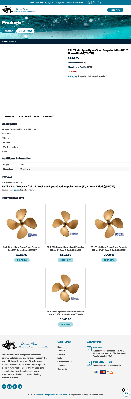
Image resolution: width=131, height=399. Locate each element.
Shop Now (115, 9)
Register (60, 2)
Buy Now (9, 30)
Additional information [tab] (29, 116)
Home (4, 41)
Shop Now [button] (22, 260)
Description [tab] (9, 116)
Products (61, 354)
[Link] (18, 9)
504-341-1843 (78, 2)
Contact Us (62, 369)
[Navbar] (127, 10)
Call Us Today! (26, 30)
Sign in (50, 2)
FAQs (59, 358)
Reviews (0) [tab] (49, 116)
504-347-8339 (114, 365)
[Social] (4, 387)
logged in (16, 190)
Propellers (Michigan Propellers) (93, 76)
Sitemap (60, 365)
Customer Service (64, 362)
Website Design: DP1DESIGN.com (51, 395)
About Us (61, 351)
